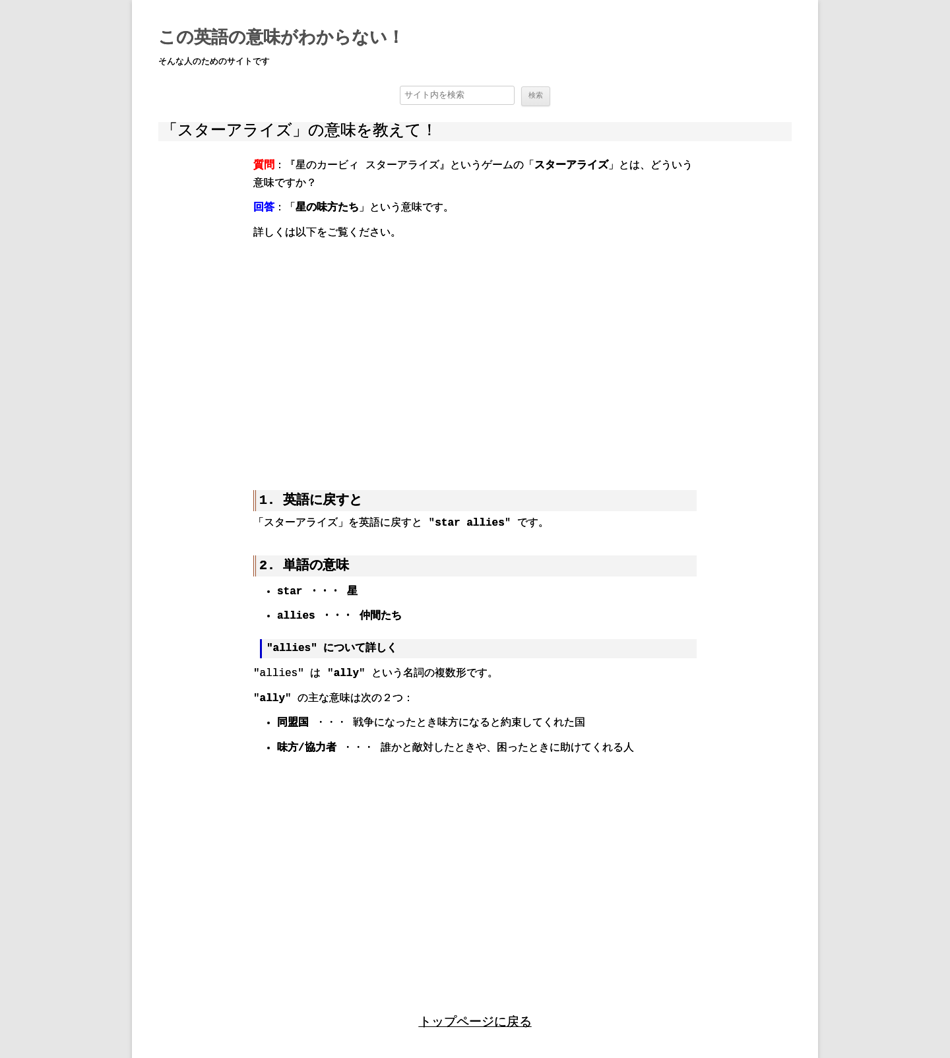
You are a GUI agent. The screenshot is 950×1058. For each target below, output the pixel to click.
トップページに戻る (475, 1020)
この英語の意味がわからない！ (281, 38)
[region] (475, 354)
